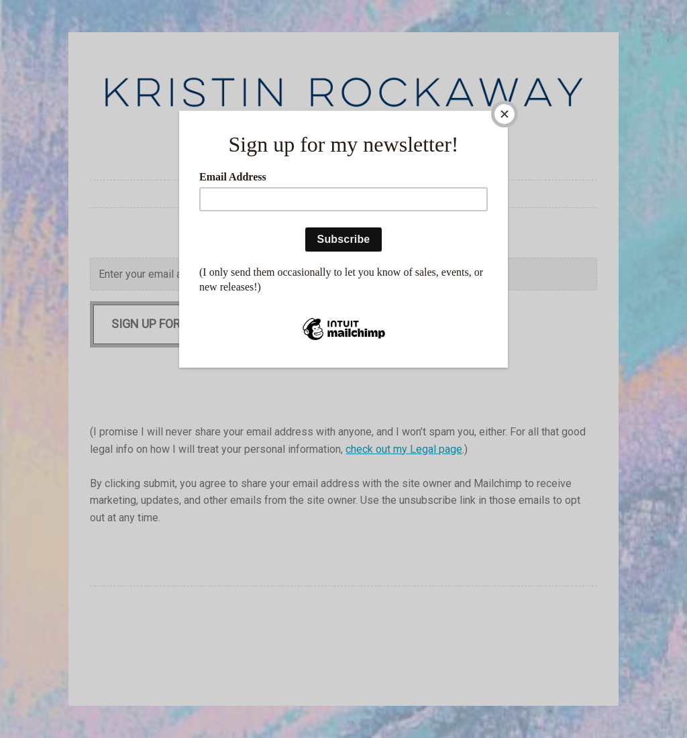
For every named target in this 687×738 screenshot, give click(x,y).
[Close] (504, 114)
